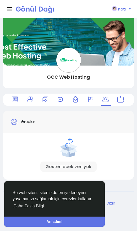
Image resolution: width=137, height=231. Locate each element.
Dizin (111, 203)
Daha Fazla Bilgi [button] (28, 206)
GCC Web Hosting (68, 77)
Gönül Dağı (35, 9)
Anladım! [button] (54, 221)
